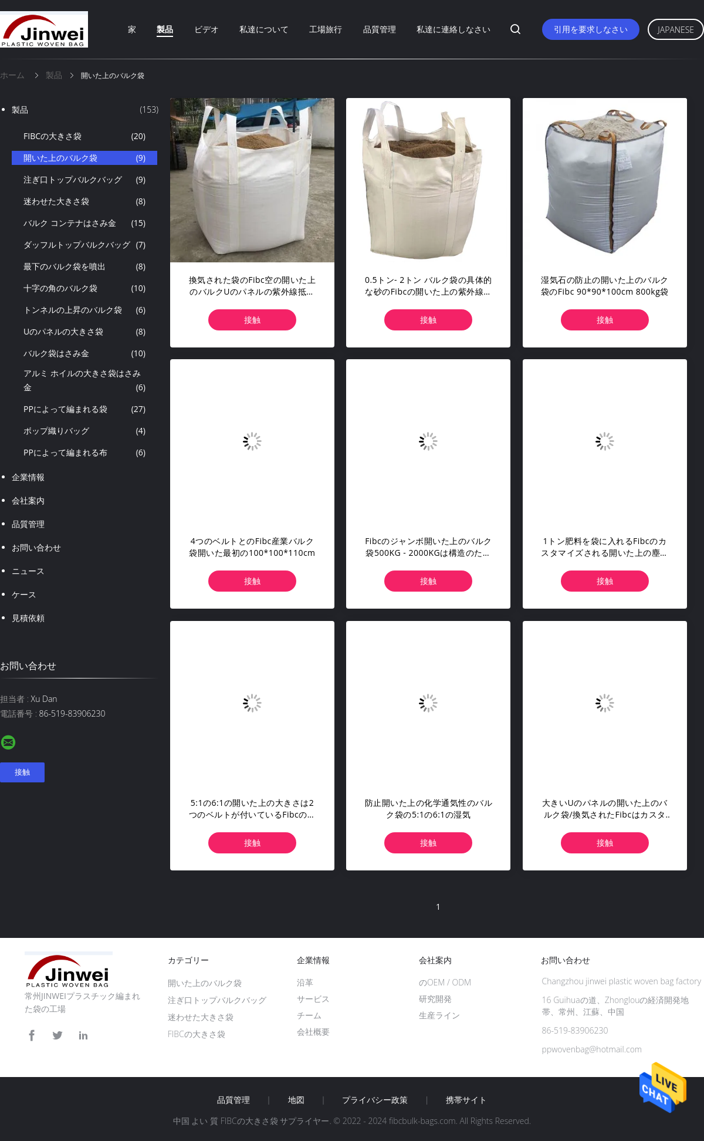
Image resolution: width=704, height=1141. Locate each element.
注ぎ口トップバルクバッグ (84, 180)
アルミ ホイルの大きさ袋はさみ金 (84, 380)
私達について (264, 29)
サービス (313, 998)
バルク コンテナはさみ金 (84, 223)
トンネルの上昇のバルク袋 (84, 310)
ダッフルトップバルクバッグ (84, 245)
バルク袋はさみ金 (84, 353)
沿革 (305, 982)
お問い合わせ (36, 547)
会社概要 (313, 1031)
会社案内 (28, 500)
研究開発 (435, 998)
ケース (24, 594)
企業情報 (28, 476)
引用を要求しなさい (591, 29)
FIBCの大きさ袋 (84, 136)
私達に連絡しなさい (453, 29)
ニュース (28, 570)
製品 (165, 29)
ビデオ (206, 29)
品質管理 (379, 29)
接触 (252, 319)
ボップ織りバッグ (84, 431)
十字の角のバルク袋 (84, 288)
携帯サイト (466, 1100)
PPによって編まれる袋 (84, 409)
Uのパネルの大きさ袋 (84, 332)
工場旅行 (325, 29)
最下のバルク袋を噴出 (84, 266)
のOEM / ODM (445, 982)
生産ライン (439, 1015)
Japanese (676, 29)
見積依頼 (28, 617)
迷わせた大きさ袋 (84, 201)
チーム (309, 1015)
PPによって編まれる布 (84, 452)
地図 (296, 1100)
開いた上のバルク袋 (84, 158)
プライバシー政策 (375, 1100)
